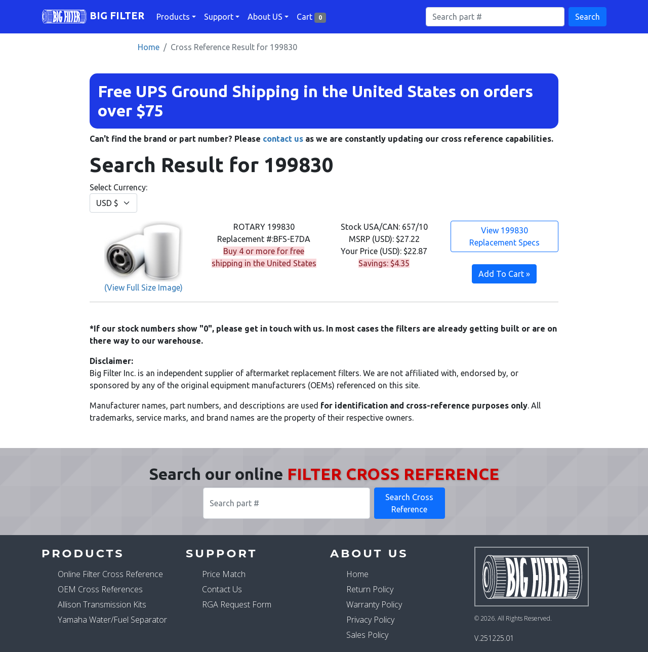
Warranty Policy (374, 604)
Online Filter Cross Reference (110, 574)
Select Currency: (118, 198)
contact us (283, 138)
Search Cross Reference (409, 503)
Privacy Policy (370, 619)
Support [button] (218, 16)
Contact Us (222, 589)
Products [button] (173, 16)
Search (587, 16)
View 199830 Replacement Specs (504, 236)
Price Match (224, 574)
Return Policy (369, 589)
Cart (311, 17)
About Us (369, 553)
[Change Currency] (113, 203)
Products (83, 553)
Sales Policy (367, 634)
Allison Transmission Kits (102, 604)
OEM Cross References (100, 589)
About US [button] (265, 16)
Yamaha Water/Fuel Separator (112, 619)
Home (148, 47)
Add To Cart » (504, 273)
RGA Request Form (236, 604)
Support (221, 553)
